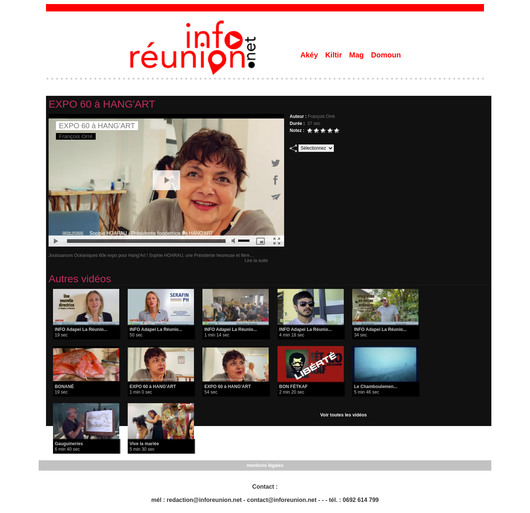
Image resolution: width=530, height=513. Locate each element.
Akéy (310, 55)
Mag (357, 55)
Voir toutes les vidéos (343, 415)
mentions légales (265, 465)
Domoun (386, 55)
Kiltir (334, 55)
